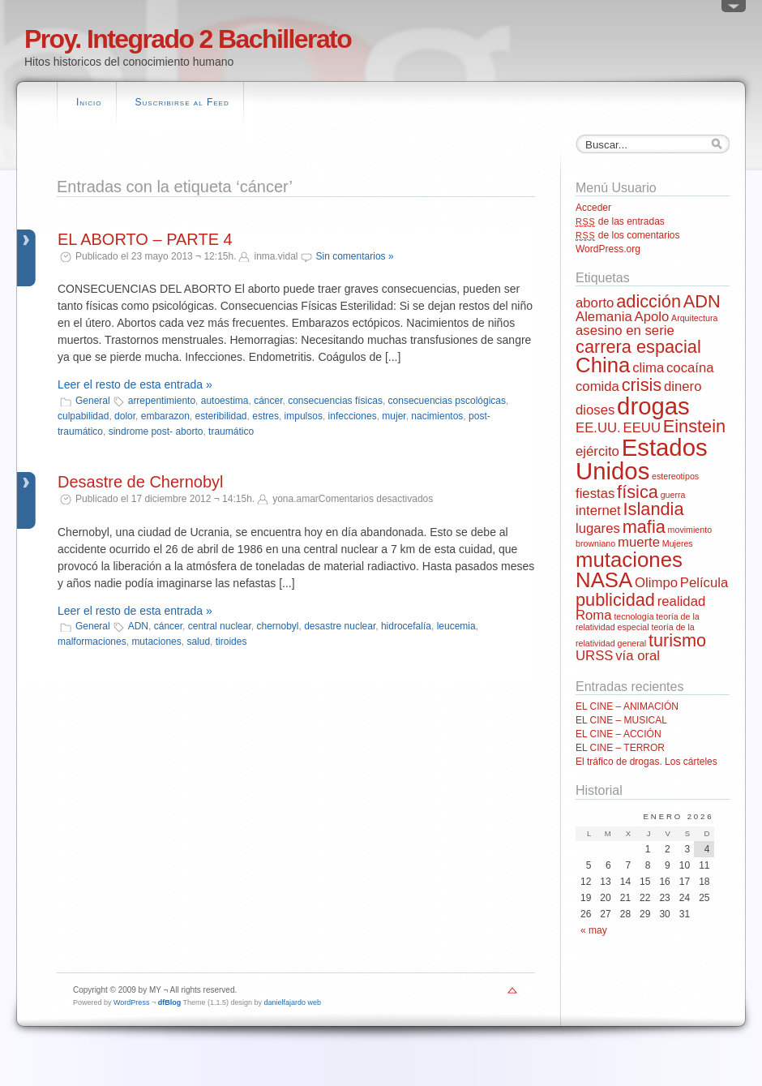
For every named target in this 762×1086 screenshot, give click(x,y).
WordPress (131, 1002)
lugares (598, 528)
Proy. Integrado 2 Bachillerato (187, 39)
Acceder (593, 207)
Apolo (651, 316)
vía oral (637, 655)
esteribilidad (220, 416)
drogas (653, 406)
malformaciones (92, 641)
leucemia (456, 626)
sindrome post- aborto (156, 431)
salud (198, 641)
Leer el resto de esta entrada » (135, 384)
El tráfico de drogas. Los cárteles (646, 761)
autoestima (225, 400)
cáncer (268, 400)
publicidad (615, 600)
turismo (677, 640)
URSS (594, 655)
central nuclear (219, 626)
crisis (642, 385)
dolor (124, 416)
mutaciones (156, 641)
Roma (594, 615)
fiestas (595, 493)
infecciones (352, 416)
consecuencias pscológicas (447, 400)
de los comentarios (628, 235)
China (603, 365)
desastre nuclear (339, 626)
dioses (595, 410)
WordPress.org (608, 249)
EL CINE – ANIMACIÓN (627, 706)
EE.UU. (598, 428)
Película (704, 582)
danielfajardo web (293, 1002)
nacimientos (437, 416)
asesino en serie (625, 330)
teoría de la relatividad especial (638, 622)
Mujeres (677, 543)
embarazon (165, 416)
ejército (597, 451)
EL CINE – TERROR (620, 747)
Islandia (653, 509)
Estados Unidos (642, 459)
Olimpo (656, 582)
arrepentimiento (161, 400)
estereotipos (675, 476)
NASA (604, 580)
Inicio (89, 102)
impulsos (304, 416)
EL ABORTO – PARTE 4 (145, 239)
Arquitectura (694, 318)
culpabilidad (83, 416)
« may (593, 930)
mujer (393, 416)
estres (265, 416)
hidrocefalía (406, 626)
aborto (595, 303)
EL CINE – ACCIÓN (618, 734)
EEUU (642, 428)
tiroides (231, 641)
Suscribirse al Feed (182, 102)
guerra (673, 495)
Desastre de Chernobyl (141, 482)
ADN (138, 626)
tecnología (633, 616)
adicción (648, 301)
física (637, 492)
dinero (682, 386)
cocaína (690, 368)
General (92, 400)
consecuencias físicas (335, 400)
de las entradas (620, 221)
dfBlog (170, 1002)
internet (598, 510)
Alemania (604, 316)
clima (648, 368)
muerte (639, 542)
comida (597, 386)
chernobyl (277, 626)
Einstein (694, 426)
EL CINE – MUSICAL (621, 720)
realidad (681, 601)
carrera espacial (638, 347)
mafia (644, 527)
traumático (231, 431)
